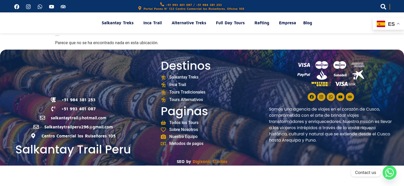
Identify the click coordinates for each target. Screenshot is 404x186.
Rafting (263, 22)
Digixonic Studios (210, 161)
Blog (307, 22)
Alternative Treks (190, 22)
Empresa (287, 22)
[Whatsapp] (390, 173)
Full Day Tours (231, 22)
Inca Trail (153, 22)
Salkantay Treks (119, 22)
